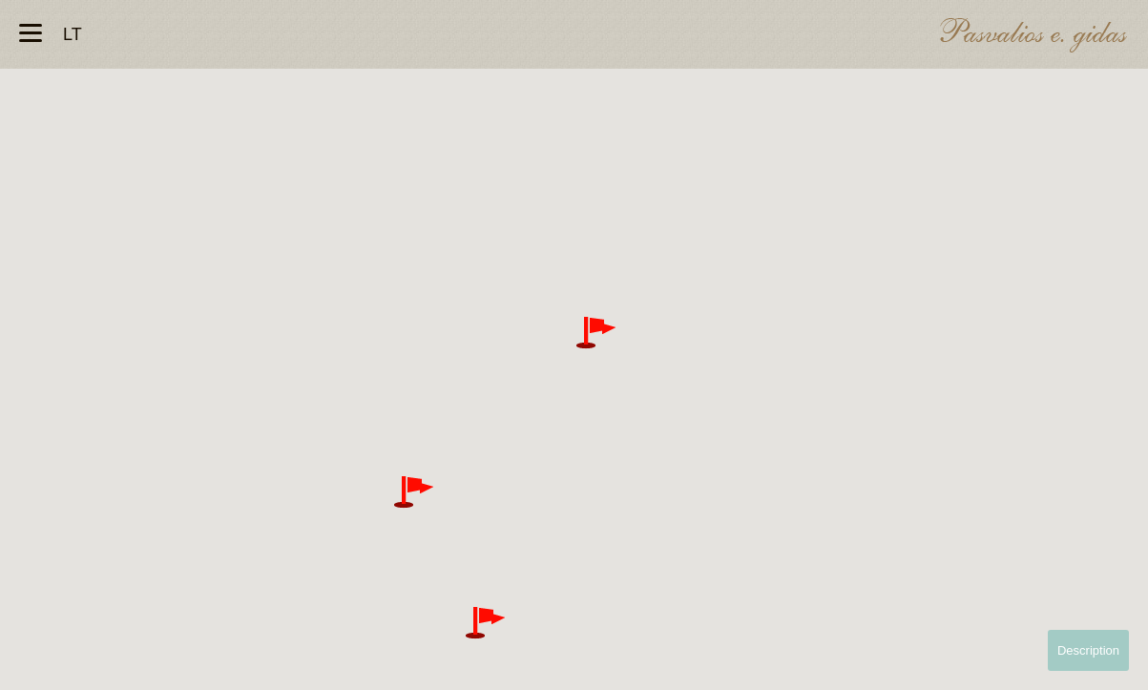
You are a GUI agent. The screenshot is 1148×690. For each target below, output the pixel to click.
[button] (596, 333)
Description (1088, 650)
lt (72, 34)
